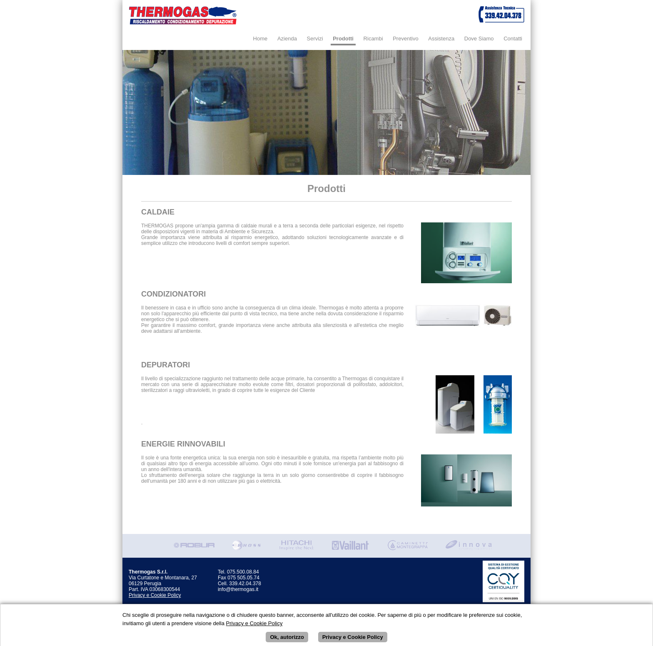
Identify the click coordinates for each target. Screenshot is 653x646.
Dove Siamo (479, 38)
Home (260, 38)
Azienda (287, 38)
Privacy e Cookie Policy (155, 595)
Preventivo (405, 38)
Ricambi (373, 38)
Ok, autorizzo (287, 639)
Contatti (512, 38)
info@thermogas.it (238, 589)
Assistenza (441, 38)
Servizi (315, 38)
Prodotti (343, 38)
